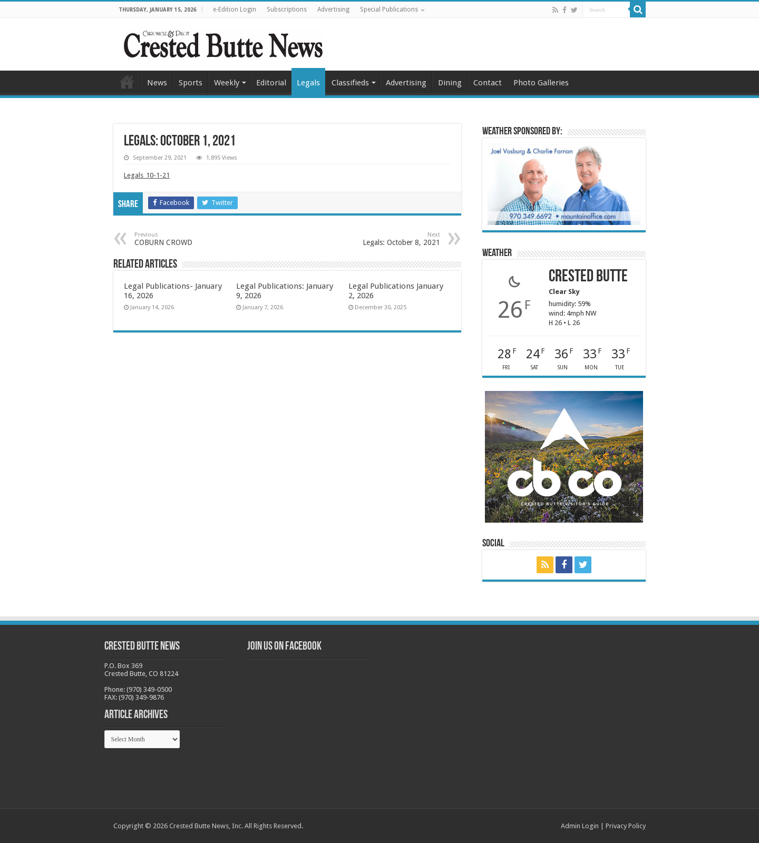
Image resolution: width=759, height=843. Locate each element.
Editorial (271, 82)
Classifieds (350, 82)
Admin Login (580, 826)
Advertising (333, 9)
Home (127, 82)
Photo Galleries (541, 82)
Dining (450, 82)
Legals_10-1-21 (147, 175)
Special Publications (389, 9)
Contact (487, 82)
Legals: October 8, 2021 (386, 239)
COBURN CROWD (188, 239)
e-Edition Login (234, 9)
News (157, 82)
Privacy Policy (626, 826)
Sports (190, 82)
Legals (308, 82)
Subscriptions (287, 9)
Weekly (226, 82)
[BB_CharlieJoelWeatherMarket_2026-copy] (564, 184)
